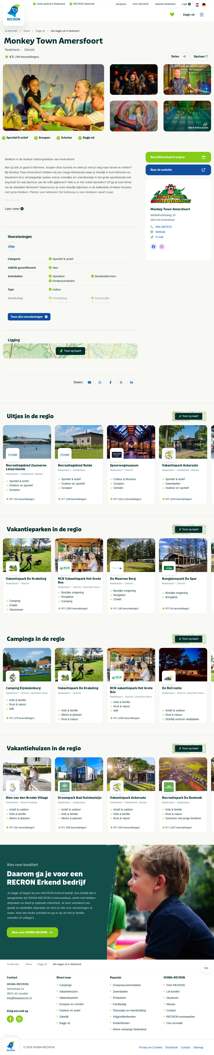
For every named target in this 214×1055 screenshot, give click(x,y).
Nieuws (170, 1004)
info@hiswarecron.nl (19, 998)
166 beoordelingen (128, 608)
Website (160, 231)
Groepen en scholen (71, 1004)
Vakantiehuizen (68, 991)
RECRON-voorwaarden (180, 1016)
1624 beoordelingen (181, 499)
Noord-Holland (29, 802)
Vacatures (121, 4)
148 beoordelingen (76, 499)
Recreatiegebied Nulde (75, 465)
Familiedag (119, 1004)
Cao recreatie (174, 1023)
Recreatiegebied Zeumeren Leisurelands (26, 467)
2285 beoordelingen (76, 608)
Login (186, 4)
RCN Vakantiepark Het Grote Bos (79, 580)
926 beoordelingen (76, 827)
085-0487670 (164, 226)
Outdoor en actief (69, 1010)
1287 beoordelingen (181, 827)
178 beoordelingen (24, 718)
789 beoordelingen (27, 56)
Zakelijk (64, 1016)
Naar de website (177, 170)
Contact (171, 1010)
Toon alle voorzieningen (29, 317)
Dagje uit (194, 14)
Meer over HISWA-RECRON (32, 932)
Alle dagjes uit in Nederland (65, 31)
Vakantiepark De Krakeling (26, 579)
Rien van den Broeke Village (27, 798)
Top (206, 967)
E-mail (159, 236)
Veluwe (38, 474)
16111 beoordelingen (129, 499)
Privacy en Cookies (150, 1047)
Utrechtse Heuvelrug (93, 587)
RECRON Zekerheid (82, 4)
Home (27, 31)
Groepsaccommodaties (127, 985)
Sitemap (198, 1047)
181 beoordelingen (24, 827)
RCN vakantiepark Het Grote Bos (131, 690)
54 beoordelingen (180, 608)
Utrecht (129, 470)
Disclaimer (171, 1047)
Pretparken (119, 997)
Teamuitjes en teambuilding (129, 1010)
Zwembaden (120, 991)
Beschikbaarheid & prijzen (177, 157)
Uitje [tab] (11, 246)
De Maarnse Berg (123, 579)
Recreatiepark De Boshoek (182, 798)
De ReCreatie (172, 688)
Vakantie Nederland (165, 4)
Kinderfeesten (121, 1023)
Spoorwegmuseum (124, 465)
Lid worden (173, 991)
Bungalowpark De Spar (179, 579)
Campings (65, 985)
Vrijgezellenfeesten (124, 1016)
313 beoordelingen (24, 499)
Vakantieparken (68, 997)
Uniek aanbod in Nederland (49, 4)
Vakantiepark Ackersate (180, 465)
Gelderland (27, 474)
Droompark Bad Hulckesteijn (80, 798)
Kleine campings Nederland (129, 1029)
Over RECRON (141, 4)
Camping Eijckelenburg (23, 688)
